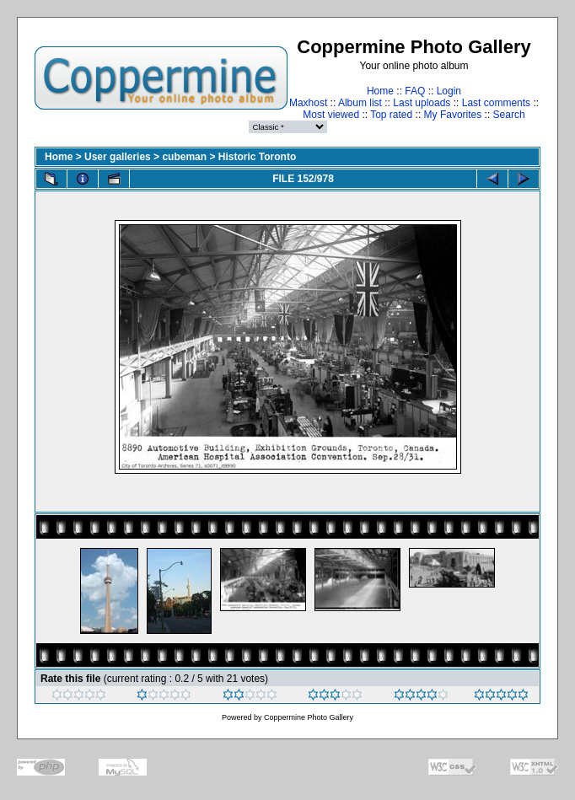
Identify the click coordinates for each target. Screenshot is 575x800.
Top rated (391, 115)
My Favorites (453, 115)
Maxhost (308, 103)
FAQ (415, 91)
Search (509, 115)
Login (449, 91)
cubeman (184, 157)
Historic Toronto (257, 157)
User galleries (117, 157)
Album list (360, 103)
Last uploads (421, 103)
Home (380, 91)
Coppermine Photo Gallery (308, 717)
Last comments (496, 103)
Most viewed (331, 115)
